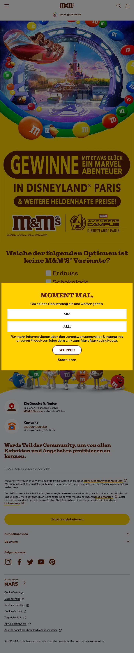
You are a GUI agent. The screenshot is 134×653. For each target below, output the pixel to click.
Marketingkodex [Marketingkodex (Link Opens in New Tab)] (103, 340)
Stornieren (67, 360)
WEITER (67, 350)
